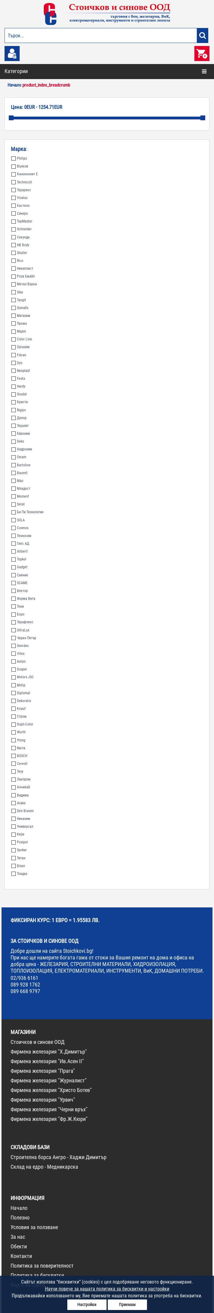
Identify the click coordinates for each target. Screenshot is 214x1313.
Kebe (17, 834)
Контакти (21, 1256)
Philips (19, 158)
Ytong (18, 740)
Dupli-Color (22, 724)
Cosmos (19, 528)
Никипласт (22, 268)
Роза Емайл (23, 276)
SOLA (18, 520)
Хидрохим (21, 449)
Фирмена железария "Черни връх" (49, 1109)
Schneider (21, 229)
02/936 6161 (24, 978)
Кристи (19, 402)
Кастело (20, 206)
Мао (17, 481)
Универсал (22, 826)
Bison (18, 866)
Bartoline (20, 465)
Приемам (127, 1304)
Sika (17, 292)
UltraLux (20, 630)
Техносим (21, 536)
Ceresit (19, 764)
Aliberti (19, 551)
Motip (18, 685)
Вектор (19, 591)
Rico (17, 261)
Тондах (19, 874)
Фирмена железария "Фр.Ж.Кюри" (49, 1119)
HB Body (20, 245)
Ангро (18, 661)
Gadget (19, 567)
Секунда (20, 237)
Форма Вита (23, 599)
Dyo (16, 363)
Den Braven (22, 811)
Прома (19, 323)
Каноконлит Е (24, 174)
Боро (17, 614)
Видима (20, 795)
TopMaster (21, 221)
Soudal (19, 394)
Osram (18, 457)
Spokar (19, 850)
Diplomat (20, 693)
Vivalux (19, 198)
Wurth (18, 732)
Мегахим (20, 316)
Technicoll (21, 182)
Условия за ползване (34, 1227)
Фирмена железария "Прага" (43, 1071)
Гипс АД (20, 543)
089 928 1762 (25, 984)
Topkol (18, 559)
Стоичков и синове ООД (38, 1042)
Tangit (18, 300)
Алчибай (20, 787)
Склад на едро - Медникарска (44, 1167)
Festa (18, 378)
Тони (17, 606)
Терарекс (21, 190)
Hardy (18, 386)
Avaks (18, 803)
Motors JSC (22, 677)
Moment (20, 496)
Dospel (19, 669)
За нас (18, 1237)
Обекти (19, 1246)
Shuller (19, 253)
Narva (18, 748)
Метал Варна (24, 284)
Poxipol (19, 842)
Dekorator (21, 701)
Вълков (19, 166)
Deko (17, 441)
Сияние (19, 575)
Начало (19, 1208)
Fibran (18, 355)
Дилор (19, 418)
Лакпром (20, 779)
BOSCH (19, 756)
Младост (20, 488)
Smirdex (20, 646)
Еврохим (20, 433)
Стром (19, 716)
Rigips (18, 410)
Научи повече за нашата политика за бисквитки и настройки (107, 1289)
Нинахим (20, 819)
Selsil (18, 504)
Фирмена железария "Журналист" (49, 1080)
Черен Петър (23, 638)
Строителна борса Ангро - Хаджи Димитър (59, 1157)
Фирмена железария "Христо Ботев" (51, 1090)
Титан (18, 858)
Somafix (19, 308)
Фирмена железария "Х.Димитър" (49, 1051)
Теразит (20, 426)
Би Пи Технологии (27, 512)
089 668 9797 (25, 991)
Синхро (19, 213)
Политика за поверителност (42, 1265)
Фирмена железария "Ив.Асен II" (47, 1061)
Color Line (21, 339)
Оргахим (20, 347)
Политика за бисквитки (37, 1275)
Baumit (19, 473)
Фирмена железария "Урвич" (43, 1100)
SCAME (19, 583)
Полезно (20, 1217)
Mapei (18, 331)
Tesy (17, 771)
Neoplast (20, 371)
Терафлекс (22, 622)
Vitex (17, 654)
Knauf (18, 709)
